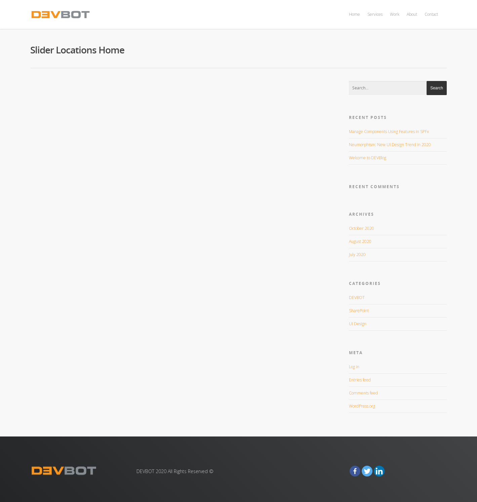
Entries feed (360, 380)
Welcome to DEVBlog (367, 158)
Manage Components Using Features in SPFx (389, 131)
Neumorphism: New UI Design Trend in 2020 (390, 145)
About (412, 14)
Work (394, 14)
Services (375, 14)
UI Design (357, 324)
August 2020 (360, 241)
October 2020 (361, 228)
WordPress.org (362, 406)
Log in (354, 367)
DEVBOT (357, 297)
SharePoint (359, 310)
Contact (431, 14)
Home (354, 14)
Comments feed (363, 393)
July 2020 (357, 254)
